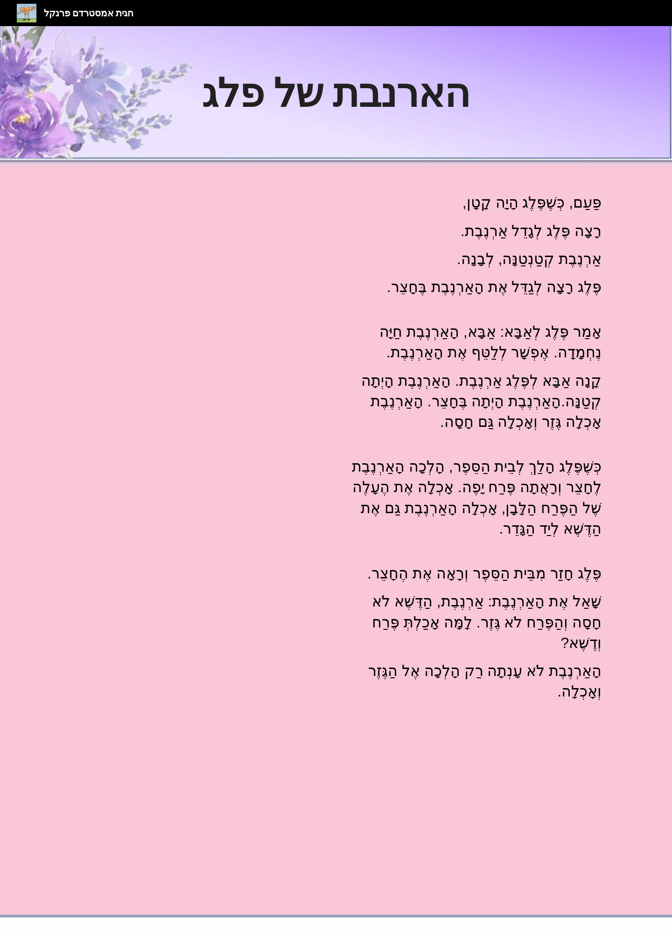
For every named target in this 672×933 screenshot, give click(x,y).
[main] (336, 92)
